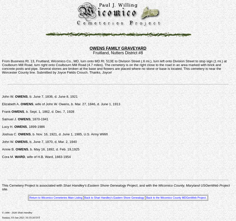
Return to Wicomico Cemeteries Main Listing (55, 197)
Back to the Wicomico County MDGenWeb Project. (176, 197)
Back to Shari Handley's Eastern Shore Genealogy (114, 197)
